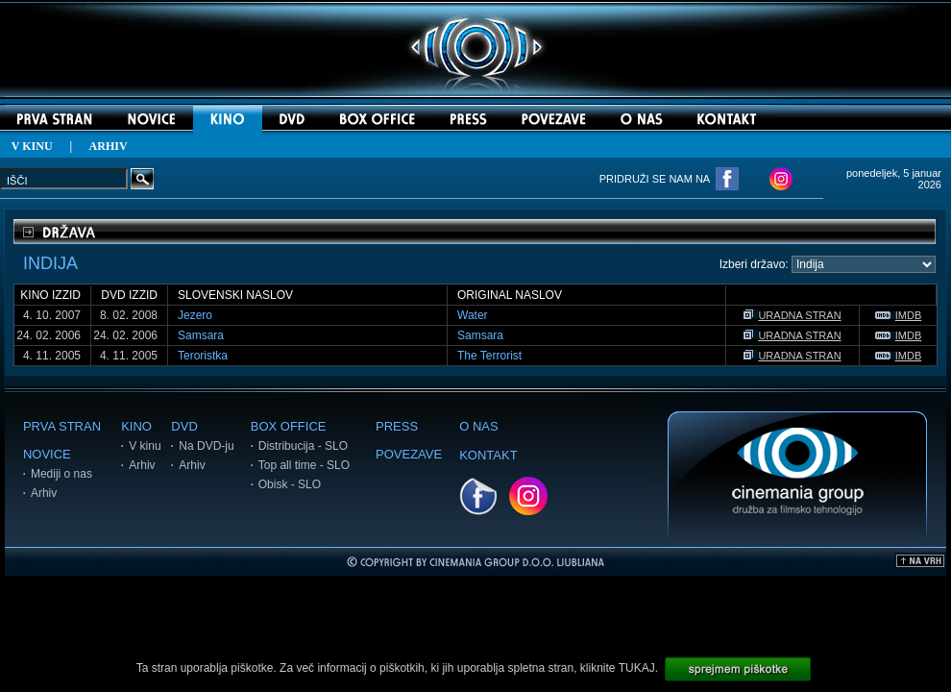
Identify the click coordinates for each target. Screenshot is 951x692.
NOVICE (47, 454)
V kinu (144, 446)
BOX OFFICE (289, 426)
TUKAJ (637, 668)
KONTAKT (488, 455)
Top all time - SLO (304, 465)
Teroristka (203, 355)
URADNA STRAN (792, 315)
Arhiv (44, 493)
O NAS (478, 426)
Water (472, 315)
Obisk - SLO (289, 484)
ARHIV (108, 146)
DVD (184, 426)
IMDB (898, 315)
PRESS (397, 426)
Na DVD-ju (206, 446)
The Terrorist (489, 355)
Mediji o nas (61, 474)
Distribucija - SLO (303, 446)
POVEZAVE (409, 454)
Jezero (195, 315)
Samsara (201, 335)
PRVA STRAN (62, 426)
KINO (136, 426)
